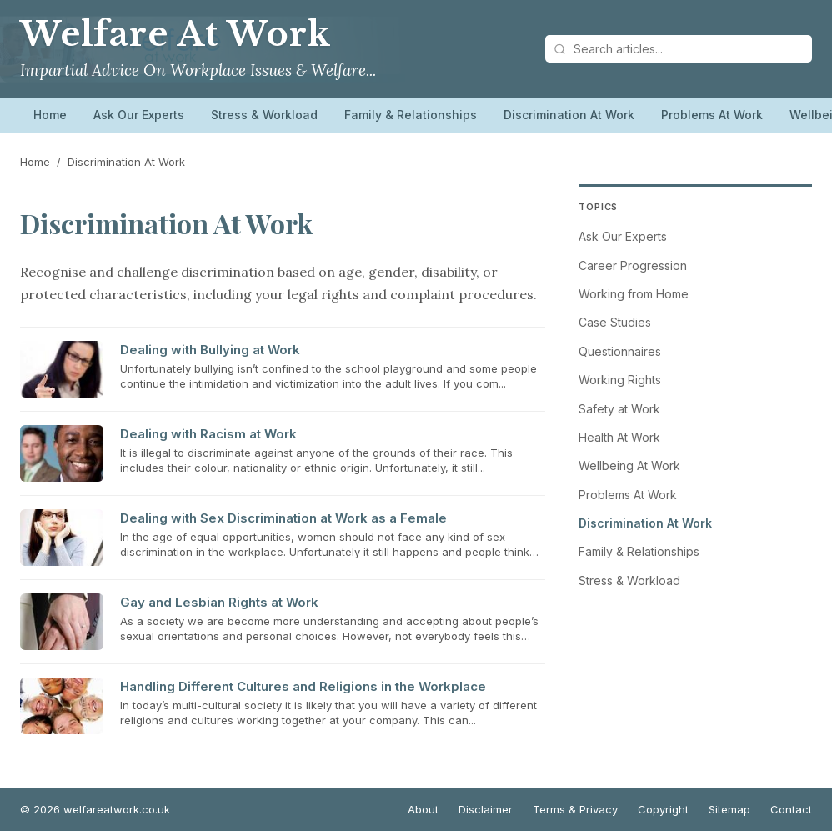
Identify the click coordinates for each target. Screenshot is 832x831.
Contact (791, 809)
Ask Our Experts (138, 115)
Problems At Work (712, 115)
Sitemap (729, 809)
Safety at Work (619, 409)
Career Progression (633, 265)
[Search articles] (678, 49)
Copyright (663, 809)
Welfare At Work (175, 34)
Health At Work (619, 437)
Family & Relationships (410, 115)
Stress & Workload (264, 115)
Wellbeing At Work (629, 465)
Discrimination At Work (569, 115)
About (423, 809)
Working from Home (634, 294)
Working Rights (620, 380)
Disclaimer (486, 809)
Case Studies (615, 322)
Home (50, 115)
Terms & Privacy (575, 809)
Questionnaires (620, 351)
